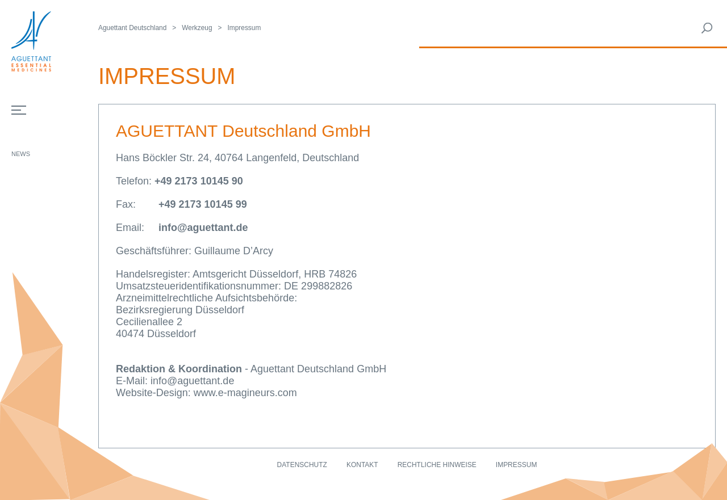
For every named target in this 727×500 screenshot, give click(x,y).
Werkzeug (197, 28)
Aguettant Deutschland (132, 28)
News (20, 153)
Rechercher (707, 28)
